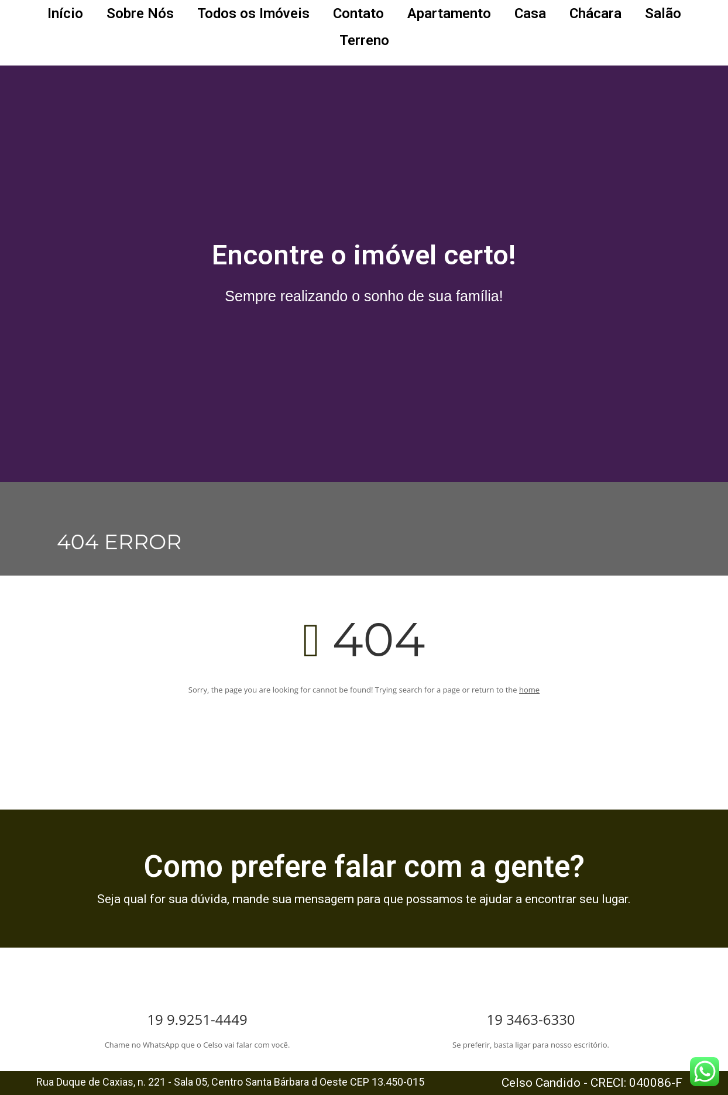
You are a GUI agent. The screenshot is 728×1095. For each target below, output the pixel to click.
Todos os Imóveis (253, 13)
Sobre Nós (140, 13)
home (529, 689)
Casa (530, 13)
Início (65, 13)
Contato (358, 13)
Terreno (364, 40)
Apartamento (449, 13)
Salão (663, 13)
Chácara (595, 13)
